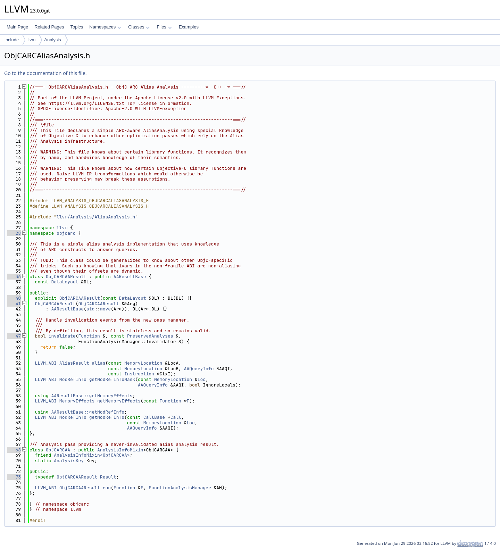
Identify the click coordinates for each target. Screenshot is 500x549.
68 (14, 450)
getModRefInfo (106, 417)
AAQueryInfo (199, 369)
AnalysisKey (69, 461)
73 (14, 477)
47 (14, 336)
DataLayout (64, 282)
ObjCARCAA (58, 450)
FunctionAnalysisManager (180, 488)
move (105, 309)
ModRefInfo (72, 379)
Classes (139, 27)
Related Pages (49, 27)
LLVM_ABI (46, 363)
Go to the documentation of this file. (45, 73)
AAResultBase (130, 277)
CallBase (154, 417)
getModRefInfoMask (112, 379)
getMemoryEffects (119, 401)
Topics (76, 27)
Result (108, 477)
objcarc (66, 233)
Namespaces (105, 27)
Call (175, 417)
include (12, 39)
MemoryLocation (143, 363)
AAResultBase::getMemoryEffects (91, 396)
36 (14, 277)
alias (98, 363)
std (90, 309)
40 (14, 298)
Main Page (17, 27)
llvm (31, 39)
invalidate (62, 336)
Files (164, 27)
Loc (202, 379)
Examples (189, 27)
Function (89, 336)
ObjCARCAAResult (66, 277)
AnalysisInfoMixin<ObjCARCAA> (92, 455)
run (107, 488)
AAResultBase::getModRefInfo (87, 412)
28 (14, 233)
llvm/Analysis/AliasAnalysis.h (96, 217)
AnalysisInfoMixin (120, 450)
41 (14, 304)
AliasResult (74, 363)
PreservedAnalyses (150, 336)
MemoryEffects (76, 401)
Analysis (52, 39)
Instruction (139, 374)
